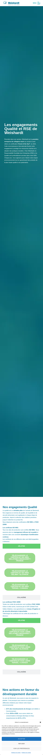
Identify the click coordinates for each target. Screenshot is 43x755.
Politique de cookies (16, 752)
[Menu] (36, 3)
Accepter (21, 739)
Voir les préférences (21, 748)
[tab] (21, 546)
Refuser (21, 743)
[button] (40, 722)
